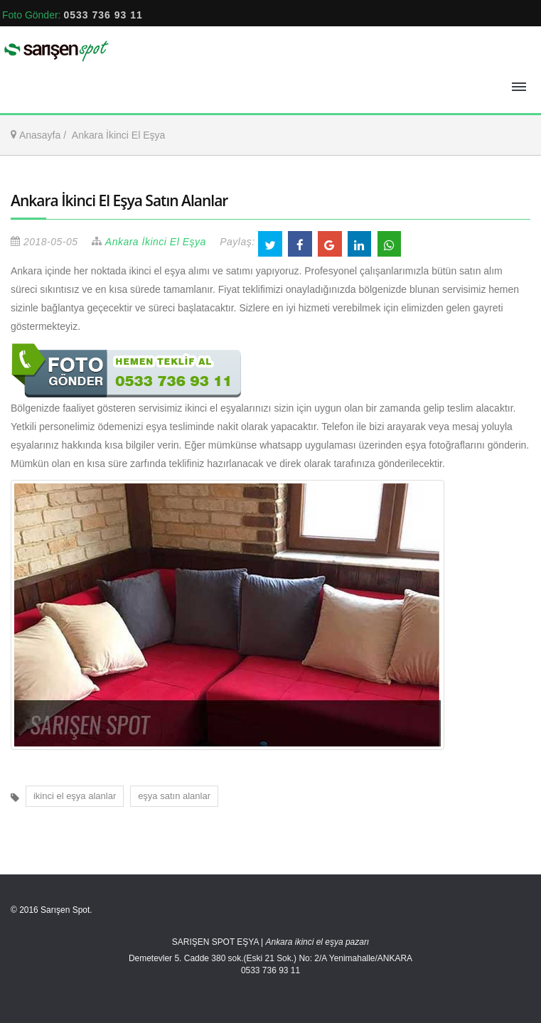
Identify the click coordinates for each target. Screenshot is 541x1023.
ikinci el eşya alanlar (74, 796)
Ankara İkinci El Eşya (119, 135)
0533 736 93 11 (102, 15)
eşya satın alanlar (174, 796)
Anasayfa (39, 135)
